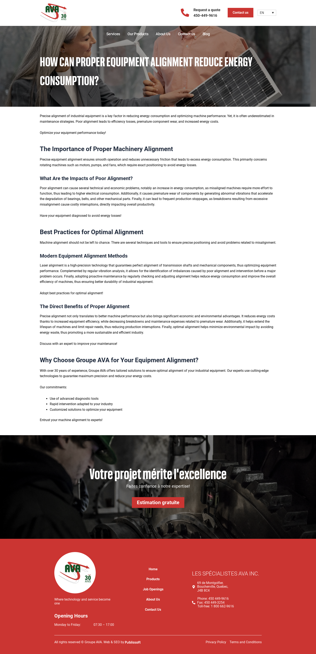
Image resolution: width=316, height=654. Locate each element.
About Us (163, 34)
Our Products (138, 34)
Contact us (186, 34)
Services (113, 34)
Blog (206, 34)
